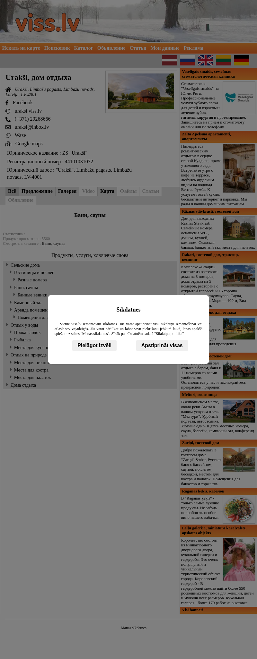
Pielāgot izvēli (94, 345)
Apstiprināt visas (162, 345)
